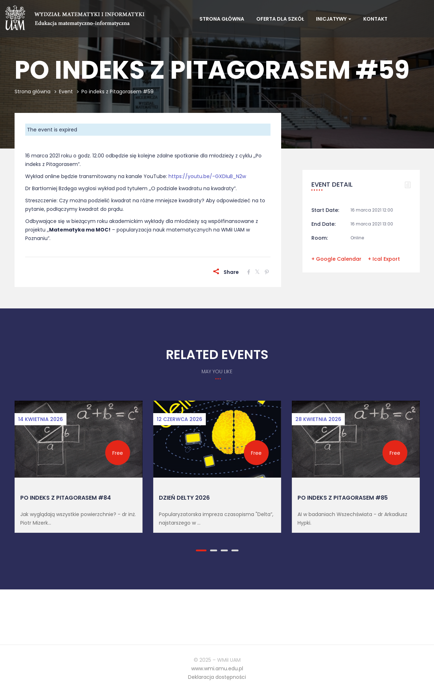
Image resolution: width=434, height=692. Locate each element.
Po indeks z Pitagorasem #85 (343, 498)
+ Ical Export (384, 258)
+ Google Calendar (336, 258)
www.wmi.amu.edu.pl (217, 668)
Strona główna (221, 18)
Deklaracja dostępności (217, 677)
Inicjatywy (333, 18)
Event (66, 91)
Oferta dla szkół (280, 18)
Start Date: (325, 210)
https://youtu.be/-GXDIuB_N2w (207, 176)
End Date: (323, 224)
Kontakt (375, 18)
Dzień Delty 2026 (184, 498)
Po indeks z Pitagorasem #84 (65, 498)
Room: (319, 237)
